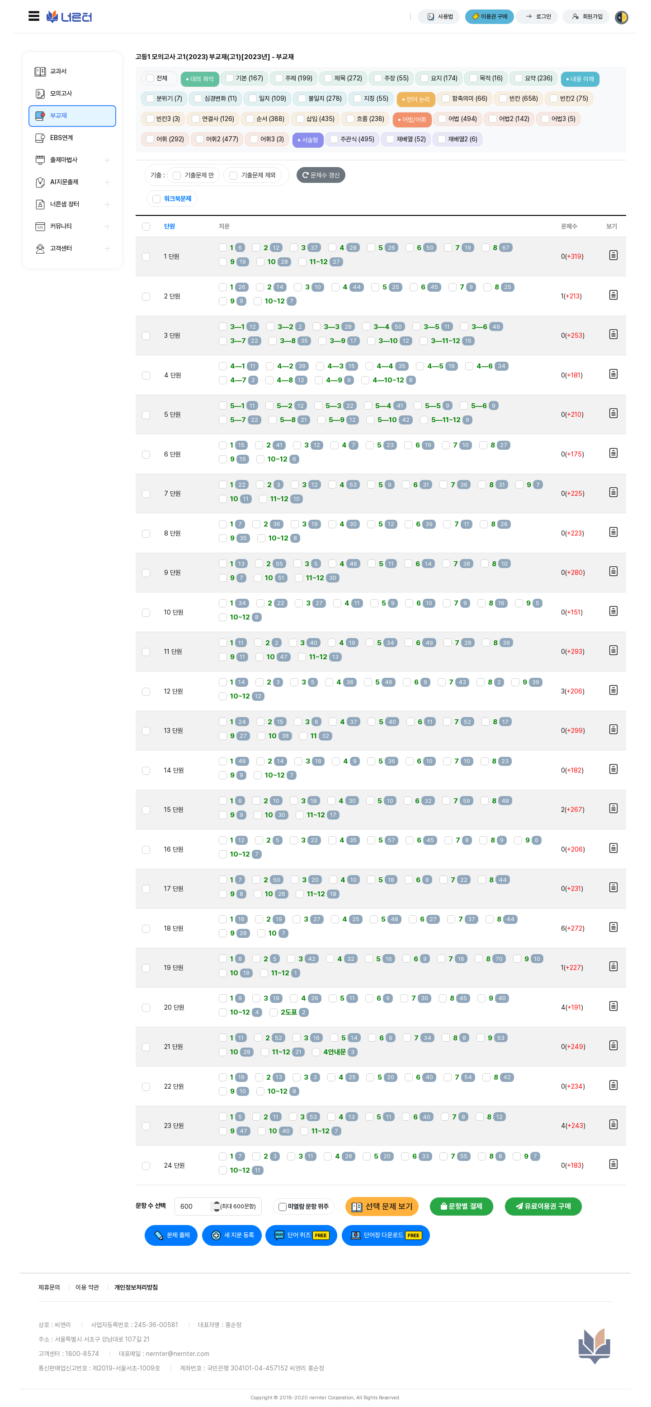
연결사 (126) (213, 119)
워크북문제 (171, 199)
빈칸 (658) (518, 98)
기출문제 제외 (252, 175)
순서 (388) (265, 119)
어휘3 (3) (267, 139)
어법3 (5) (558, 119)
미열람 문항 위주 (303, 1206)
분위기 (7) (164, 98)
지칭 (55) (371, 98)
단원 (169, 226)
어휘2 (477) (217, 139)
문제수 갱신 (321, 175)
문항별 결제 (461, 1206)
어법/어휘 (414, 119)
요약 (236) (533, 78)
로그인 (543, 16)
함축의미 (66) (464, 98)
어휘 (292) (165, 139)
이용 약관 (87, 1287)
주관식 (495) (352, 139)
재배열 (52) (406, 139)
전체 (156, 78)
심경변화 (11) (215, 98)
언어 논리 (418, 99)
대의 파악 (202, 79)
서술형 (310, 140)
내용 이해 (582, 79)
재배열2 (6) (457, 139)
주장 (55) (391, 78)
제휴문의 (49, 1287)
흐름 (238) (365, 119)
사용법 (445, 16)
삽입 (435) (315, 119)
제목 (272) (343, 78)
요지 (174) (439, 78)
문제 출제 (178, 1235)
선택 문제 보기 (389, 1206)
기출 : (158, 175)
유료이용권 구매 (543, 1206)
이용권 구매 (494, 16)
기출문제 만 (193, 175)
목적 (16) (486, 78)
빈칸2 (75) (569, 98)
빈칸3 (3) (163, 119)
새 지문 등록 (239, 1235)
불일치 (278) (320, 98)
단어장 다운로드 (383, 1235)
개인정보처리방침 (136, 1287)
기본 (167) (244, 78)
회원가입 (593, 16)
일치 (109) (267, 98)
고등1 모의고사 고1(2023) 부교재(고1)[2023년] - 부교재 (215, 57)
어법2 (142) (509, 119)
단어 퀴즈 (299, 1235)
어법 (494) (457, 119)
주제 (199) (293, 78)
